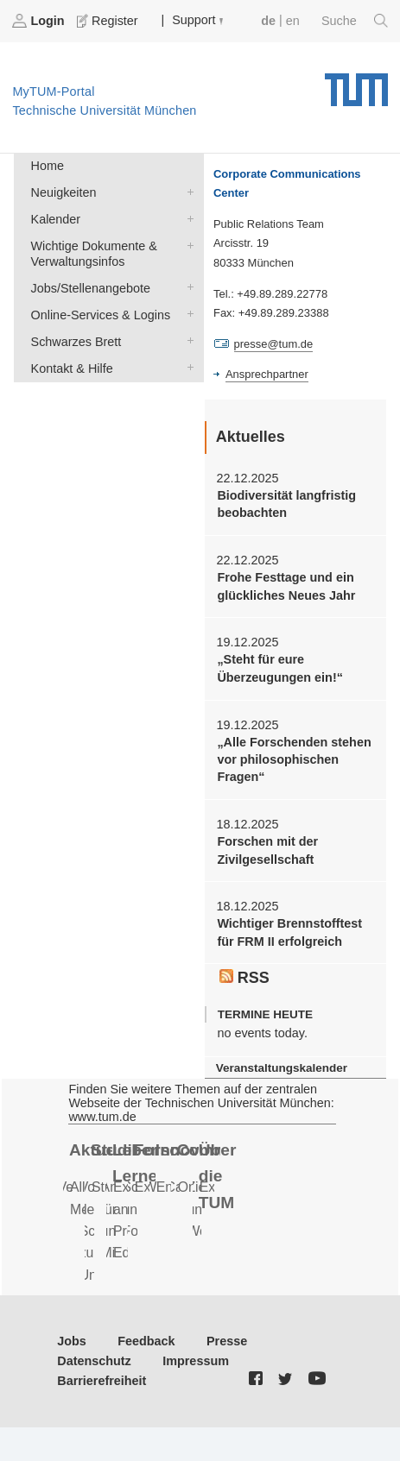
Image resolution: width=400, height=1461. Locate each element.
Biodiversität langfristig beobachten (286, 504)
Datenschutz (94, 1361)
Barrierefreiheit (101, 1381)
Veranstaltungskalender (281, 1067)
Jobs (71, 1341)
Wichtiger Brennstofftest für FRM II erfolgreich (289, 932)
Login (39, 21)
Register (109, 21)
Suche (354, 21)
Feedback (146, 1341)
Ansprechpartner (266, 374)
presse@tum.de (274, 343)
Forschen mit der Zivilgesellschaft (267, 850)
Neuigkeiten (187, 191)
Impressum (195, 1361)
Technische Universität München (356, 83)
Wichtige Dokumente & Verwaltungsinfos (187, 244)
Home (47, 166)
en (293, 21)
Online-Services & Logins (187, 313)
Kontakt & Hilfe (187, 367)
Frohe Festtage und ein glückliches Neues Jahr (286, 585)
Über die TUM (218, 1176)
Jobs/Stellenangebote (187, 287)
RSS (244, 977)
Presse (226, 1341)
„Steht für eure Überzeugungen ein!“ (280, 667)
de (268, 21)
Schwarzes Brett (187, 340)
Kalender (187, 218)
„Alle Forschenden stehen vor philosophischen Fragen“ (294, 759)
